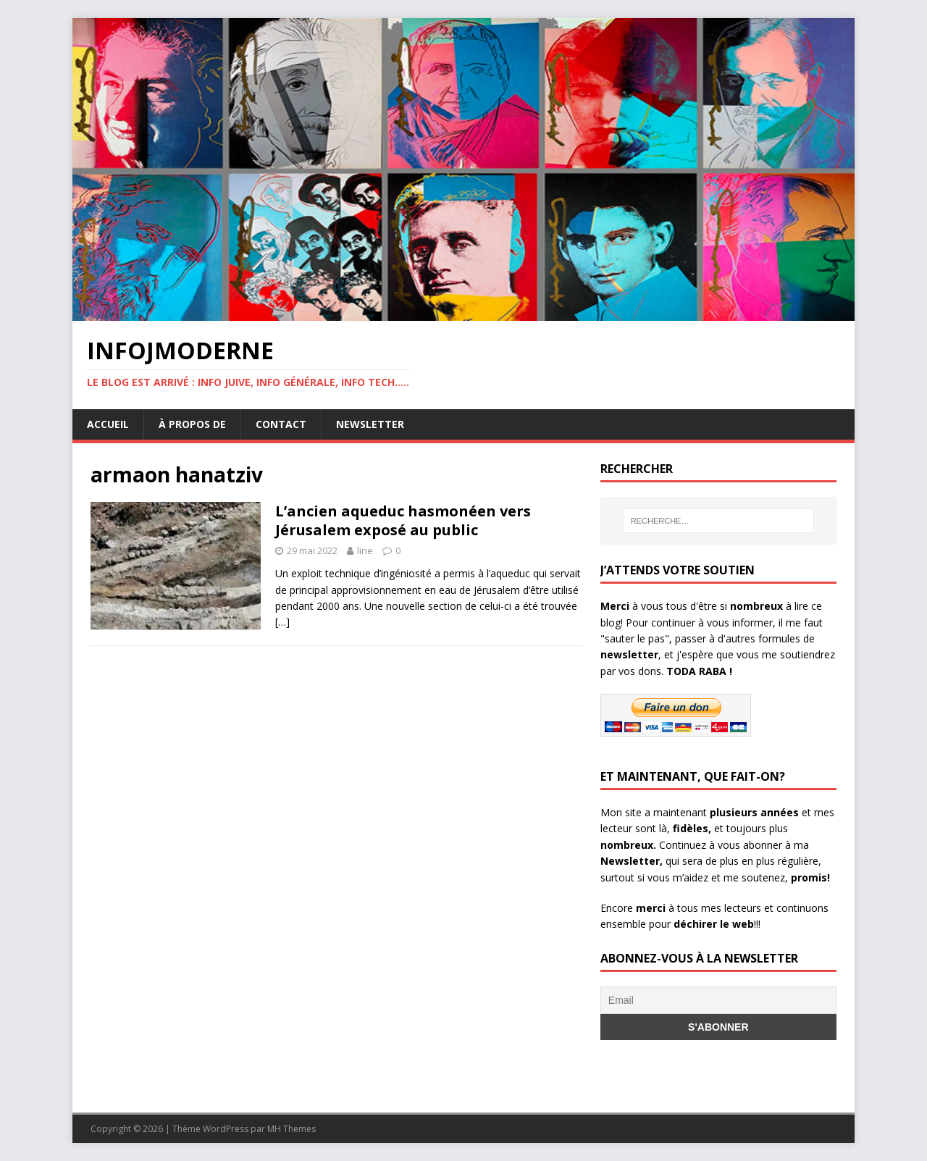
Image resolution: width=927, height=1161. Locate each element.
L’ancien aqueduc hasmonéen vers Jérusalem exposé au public (403, 520)
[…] (282, 622)
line (365, 550)
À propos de (192, 424)
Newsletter (370, 424)
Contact (281, 424)
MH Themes (291, 1129)
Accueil (108, 424)
